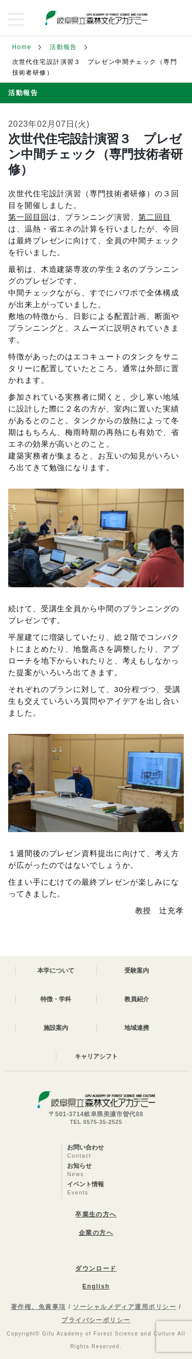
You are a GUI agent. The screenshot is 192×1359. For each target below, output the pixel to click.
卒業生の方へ (96, 1214)
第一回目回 (28, 217)
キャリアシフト (96, 1056)
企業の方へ (96, 1232)
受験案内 (136, 970)
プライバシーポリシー (95, 1320)
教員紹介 (136, 999)
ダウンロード (96, 1268)
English (96, 1286)
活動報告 (63, 47)
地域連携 (136, 1027)
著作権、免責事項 (38, 1306)
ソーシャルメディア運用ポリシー (124, 1306)
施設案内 (56, 1027)
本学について (55, 970)
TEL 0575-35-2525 (96, 1122)
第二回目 (154, 217)
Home (22, 47)
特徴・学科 (55, 999)
